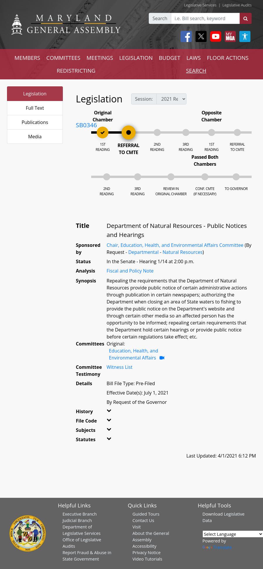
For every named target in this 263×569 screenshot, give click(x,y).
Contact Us (143, 520)
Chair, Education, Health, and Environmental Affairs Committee (175, 245)
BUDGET (169, 57)
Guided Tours (145, 514)
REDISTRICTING (76, 70)
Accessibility (144, 546)
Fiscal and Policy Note (130, 271)
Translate (217, 547)
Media (34, 136)
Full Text (35, 108)
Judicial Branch (77, 520)
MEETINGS (99, 57)
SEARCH (196, 70)
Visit (136, 527)
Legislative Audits (237, 5)
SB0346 (86, 125)
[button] (110, 412)
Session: (144, 99)
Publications (35, 122)
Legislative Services (200, 5)
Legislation (34, 93)
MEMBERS (27, 57)
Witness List (119, 367)
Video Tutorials (147, 559)
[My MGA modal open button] (229, 36)
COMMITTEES (63, 57)
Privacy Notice (146, 552)
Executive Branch (80, 514)
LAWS (193, 57)
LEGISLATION (136, 57)
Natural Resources (182, 252)
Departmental (143, 252)
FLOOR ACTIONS (228, 57)
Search (160, 18)
